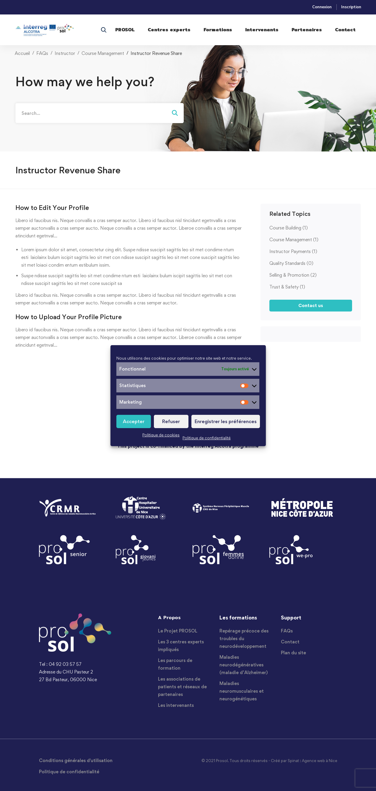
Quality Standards (291, 263)
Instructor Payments (293, 251)
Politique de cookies (161, 435)
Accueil (22, 53)
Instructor (65, 53)
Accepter (133, 421)
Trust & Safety (287, 287)
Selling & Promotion (293, 275)
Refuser (171, 421)
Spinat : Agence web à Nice (312, 760)
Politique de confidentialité (207, 438)
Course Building (288, 228)
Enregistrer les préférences (226, 421)
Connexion (322, 7)
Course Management (103, 53)
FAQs (42, 53)
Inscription (351, 7)
